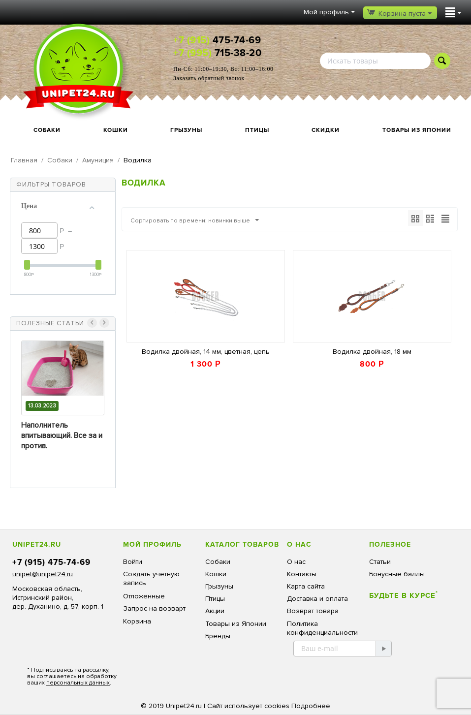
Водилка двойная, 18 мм (372, 352)
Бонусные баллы (397, 574)
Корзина (137, 621)
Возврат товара (313, 611)
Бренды (217, 636)
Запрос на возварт (154, 608)
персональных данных (78, 682)
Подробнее (310, 706)
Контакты (301, 574)
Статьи (380, 562)
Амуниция (98, 160)
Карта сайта (306, 586)
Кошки (115, 130)
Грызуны (186, 130)
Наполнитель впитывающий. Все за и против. (61, 435)
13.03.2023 (42, 406)
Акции (214, 611)
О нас (296, 562)
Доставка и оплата (317, 598)
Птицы (257, 130)
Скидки (326, 130)
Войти (132, 562)
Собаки (47, 130)
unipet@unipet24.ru (42, 574)
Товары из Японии (416, 130)
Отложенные (144, 596)
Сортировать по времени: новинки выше (202, 220)
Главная (24, 160)
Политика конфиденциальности (322, 628)
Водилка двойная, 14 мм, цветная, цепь (206, 352)
